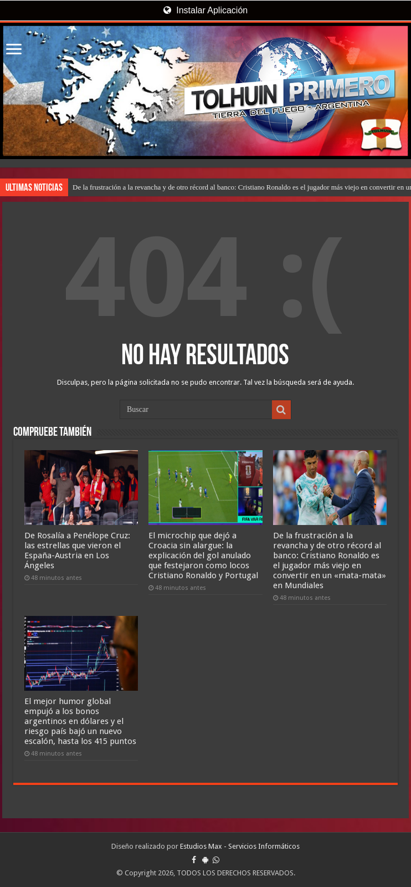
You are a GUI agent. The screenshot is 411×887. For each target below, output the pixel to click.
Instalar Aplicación (205, 10)
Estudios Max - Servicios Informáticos (240, 846)
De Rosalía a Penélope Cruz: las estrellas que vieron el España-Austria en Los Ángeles (77, 550)
